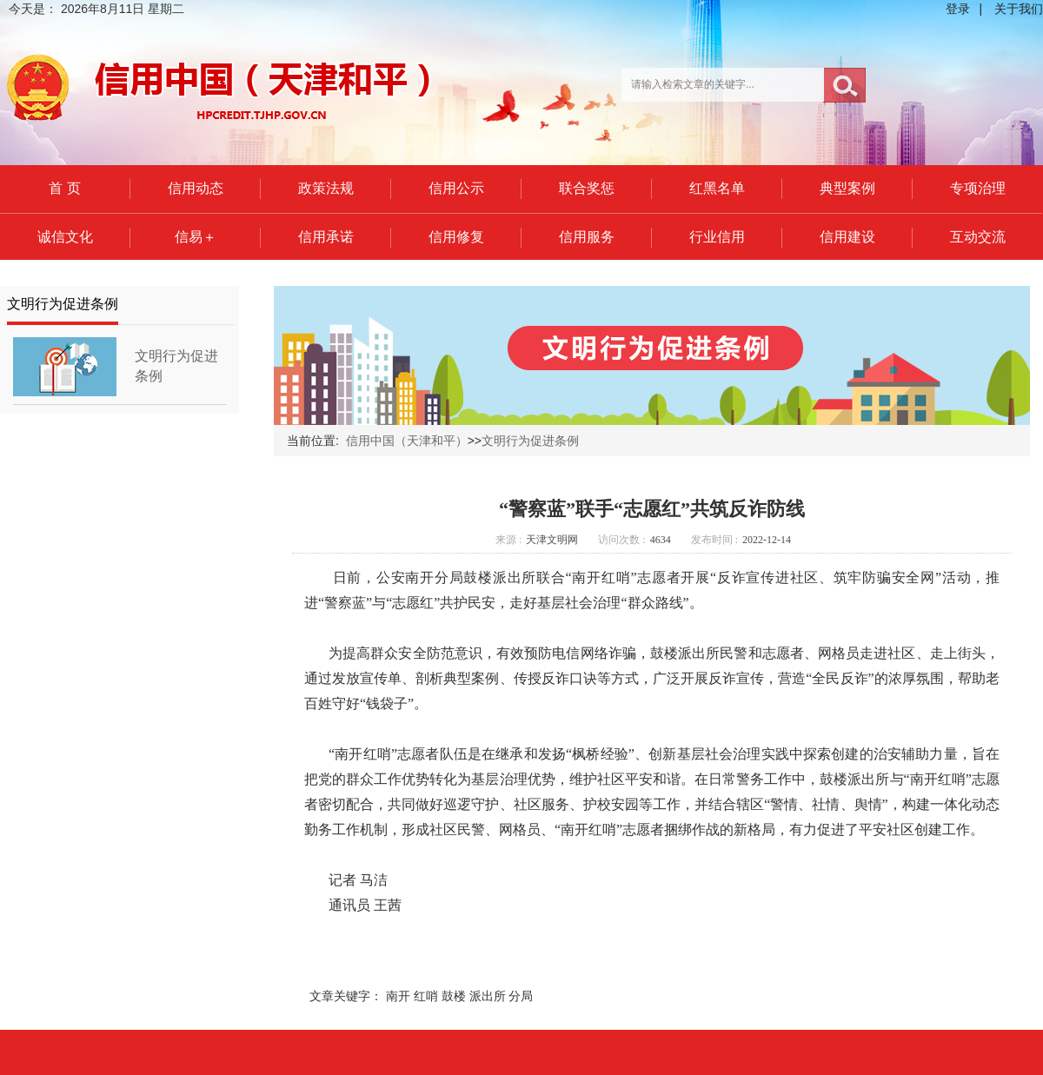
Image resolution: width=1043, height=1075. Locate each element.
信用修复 (456, 236)
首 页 (64, 188)
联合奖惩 (587, 188)
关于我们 (1018, 9)
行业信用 (717, 236)
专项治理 (978, 188)
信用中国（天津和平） (407, 441)
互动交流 (978, 236)
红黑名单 (717, 188)
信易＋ (195, 236)
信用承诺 (326, 236)
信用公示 (456, 188)
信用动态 (195, 188)
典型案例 (847, 188)
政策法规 (326, 188)
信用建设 (847, 236)
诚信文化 (65, 236)
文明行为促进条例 (530, 441)
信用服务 (587, 236)
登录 (958, 9)
